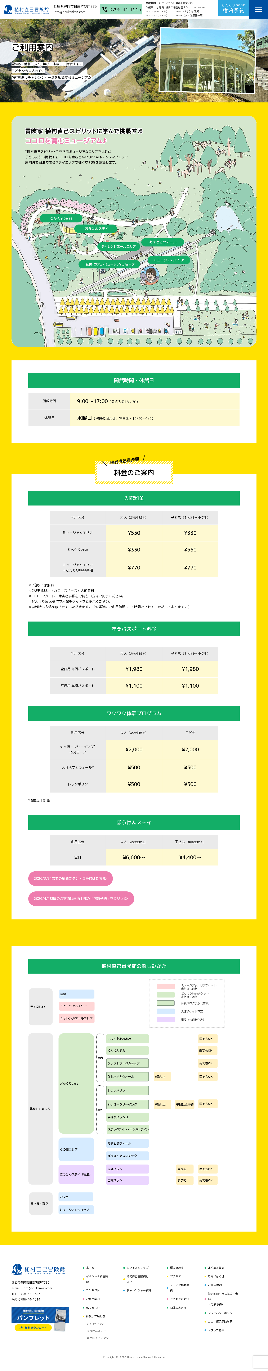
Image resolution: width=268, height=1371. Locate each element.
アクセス (175, 1277)
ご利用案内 (91, 1298)
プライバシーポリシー (222, 1312)
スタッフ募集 (216, 1328)
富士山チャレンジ (96, 1331)
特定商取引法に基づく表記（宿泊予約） (223, 1298)
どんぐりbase (93, 1321)
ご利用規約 (214, 1285)
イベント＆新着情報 (96, 1279)
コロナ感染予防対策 (220, 1320)
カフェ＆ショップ (137, 1269)
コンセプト (91, 1290)
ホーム (88, 1269)
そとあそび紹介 (179, 1298)
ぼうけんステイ (94, 1326)
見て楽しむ (91, 1306)
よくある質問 (216, 1269)
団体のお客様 (178, 1306)
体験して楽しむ (94, 1314)
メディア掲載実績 (179, 1287)
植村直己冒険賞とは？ (137, 1279)
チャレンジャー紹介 (138, 1290)
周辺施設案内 (178, 1269)
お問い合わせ (216, 1277)
